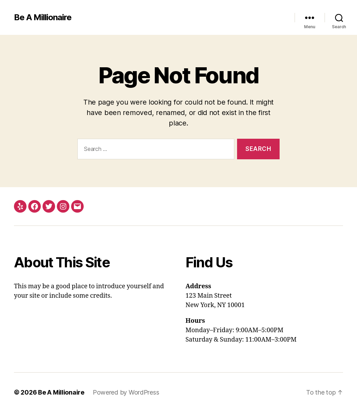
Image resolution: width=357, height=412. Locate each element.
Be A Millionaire (42, 17)
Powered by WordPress (126, 392)
